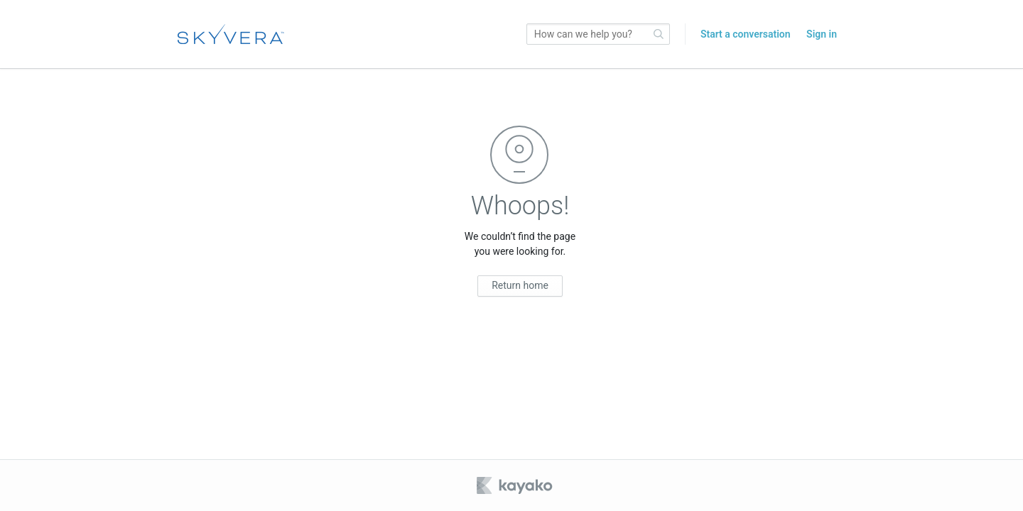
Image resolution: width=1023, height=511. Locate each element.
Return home (520, 285)
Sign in (821, 34)
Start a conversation (745, 34)
